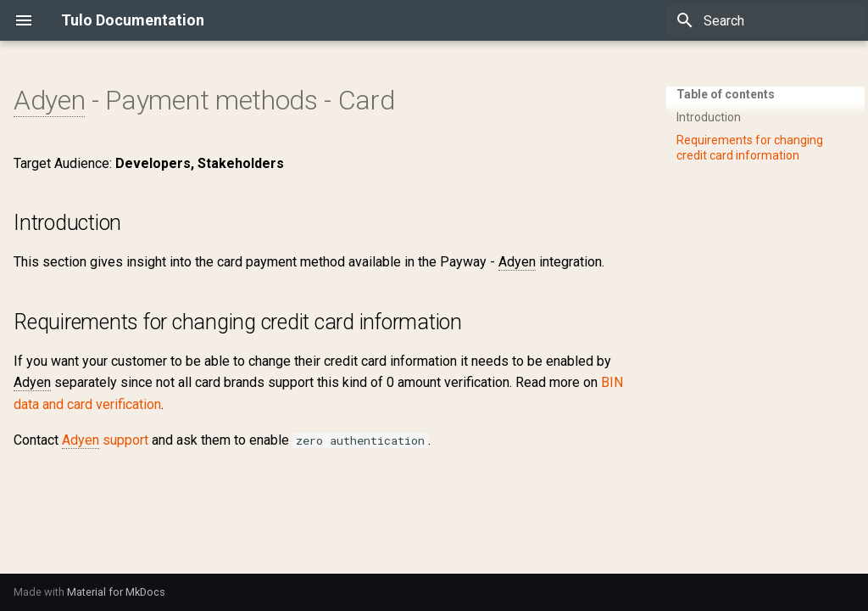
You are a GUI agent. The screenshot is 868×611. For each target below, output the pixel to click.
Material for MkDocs (116, 592)
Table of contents (725, 94)
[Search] (765, 20)
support (105, 440)
